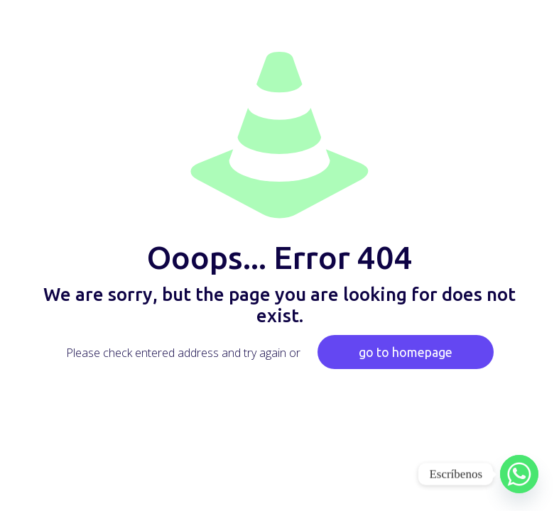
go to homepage (405, 352)
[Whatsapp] (519, 474)
